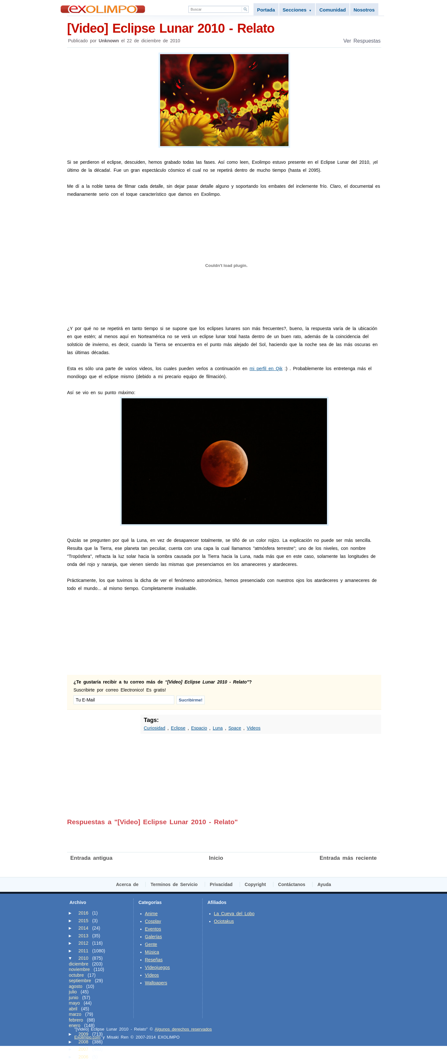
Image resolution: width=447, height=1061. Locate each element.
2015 (83, 920)
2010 (83, 958)
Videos (254, 728)
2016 (83, 913)
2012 (83, 943)
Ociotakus (224, 921)
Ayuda (324, 884)
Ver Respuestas (362, 41)
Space (234, 728)
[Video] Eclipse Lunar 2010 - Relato (224, 27)
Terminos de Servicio (174, 884)
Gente (151, 944)
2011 (83, 950)
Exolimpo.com (87, 1037)
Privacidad (221, 884)
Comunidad (332, 9)
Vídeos (152, 975)
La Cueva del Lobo (234, 913)
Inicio (216, 858)
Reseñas (154, 959)
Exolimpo (103, 9)
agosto (75, 986)
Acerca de (127, 884)
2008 (83, 1041)
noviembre (79, 969)
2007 (83, 1049)
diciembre (79, 963)
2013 (83, 935)
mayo (74, 1003)
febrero (76, 1020)
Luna (218, 728)
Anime (151, 913)
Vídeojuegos (157, 967)
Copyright (255, 884)
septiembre (80, 980)
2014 (83, 928)
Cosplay (153, 921)
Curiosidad (154, 728)
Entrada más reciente (348, 858)
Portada (266, 9)
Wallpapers (156, 982)
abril (73, 1008)
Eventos (153, 929)
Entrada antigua (91, 858)
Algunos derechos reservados (183, 1029)
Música (152, 952)
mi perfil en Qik (266, 368)
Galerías (153, 936)
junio (74, 997)
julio (73, 991)
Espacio (199, 728)
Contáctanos (291, 884)
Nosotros (364, 9)
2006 (83, 1056)
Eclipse (178, 728)
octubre (76, 975)
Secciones (297, 9)
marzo (75, 1014)
